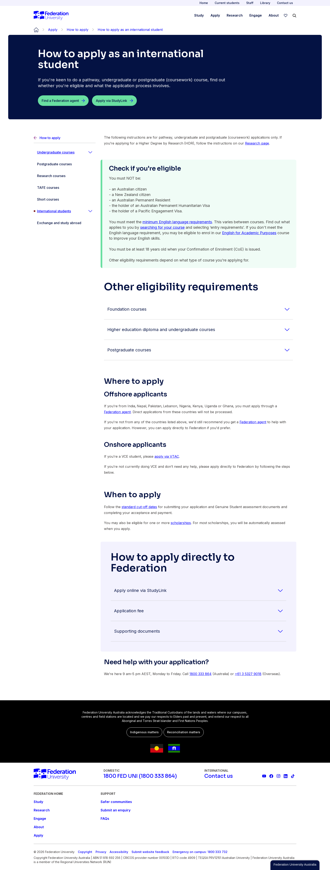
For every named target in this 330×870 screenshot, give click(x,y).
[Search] (294, 15)
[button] (294, 865)
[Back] (65, 138)
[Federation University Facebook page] (271, 776)
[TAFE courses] (65, 187)
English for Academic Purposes (249, 233)
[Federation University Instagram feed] (278, 776)
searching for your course (162, 227)
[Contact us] (218, 776)
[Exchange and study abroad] (65, 223)
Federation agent (117, 412)
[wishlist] (285, 15)
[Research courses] (65, 176)
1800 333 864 (200, 674)
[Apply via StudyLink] (114, 100)
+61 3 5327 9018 (248, 674)
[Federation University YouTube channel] (264, 776)
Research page (257, 143)
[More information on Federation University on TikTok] (292, 776)
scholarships (181, 523)
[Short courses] (65, 199)
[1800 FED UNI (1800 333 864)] (140, 776)
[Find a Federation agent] (63, 100)
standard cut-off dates (139, 507)
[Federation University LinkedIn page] (285, 776)
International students (54, 211)
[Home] (51, 15)
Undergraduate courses (56, 152)
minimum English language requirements (177, 222)
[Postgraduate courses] (65, 164)
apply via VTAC (166, 456)
